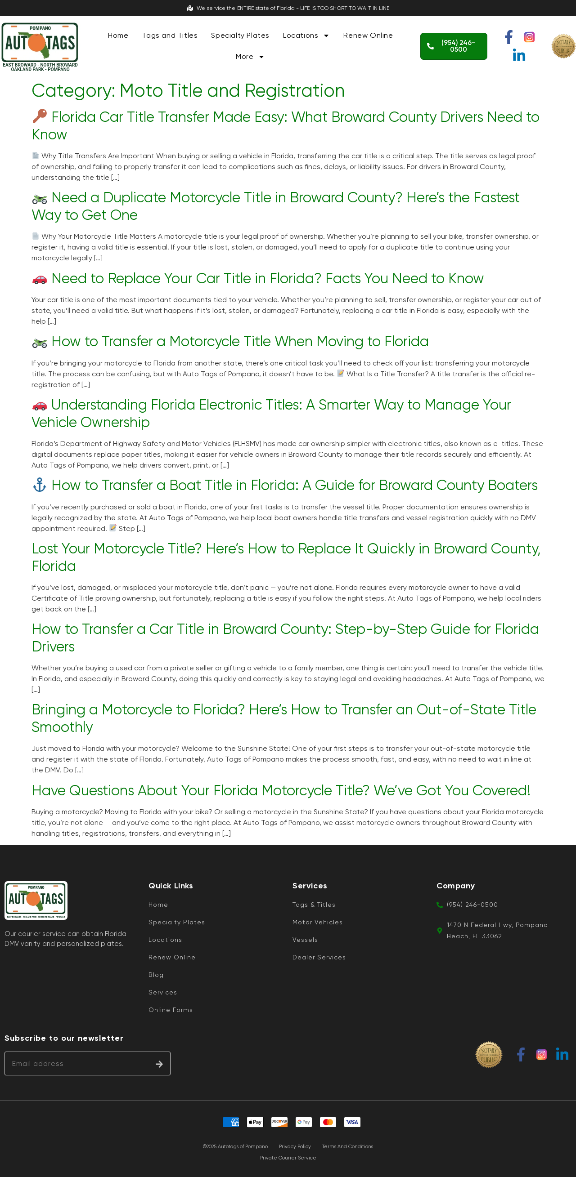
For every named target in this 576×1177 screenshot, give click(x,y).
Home (118, 35)
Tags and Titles (170, 35)
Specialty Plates (240, 35)
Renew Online (368, 35)
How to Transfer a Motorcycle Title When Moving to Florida (230, 341)
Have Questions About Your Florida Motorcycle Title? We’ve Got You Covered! (281, 790)
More (250, 57)
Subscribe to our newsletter (64, 1038)
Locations (306, 35)
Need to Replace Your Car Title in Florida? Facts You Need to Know (258, 278)
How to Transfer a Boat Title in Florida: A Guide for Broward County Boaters (285, 485)
